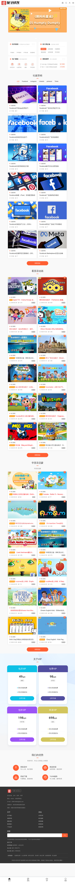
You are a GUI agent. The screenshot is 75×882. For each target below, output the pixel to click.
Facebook (25, 81)
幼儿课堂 (13, 300)
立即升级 (22, 708)
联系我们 (9, 838)
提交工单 (9, 856)
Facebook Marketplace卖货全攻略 (51, 256)
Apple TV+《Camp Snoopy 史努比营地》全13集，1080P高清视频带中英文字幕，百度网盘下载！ (22, 303)
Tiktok (56, 81)
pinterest (49, 81)
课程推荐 (45, 59)
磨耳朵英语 (31, 869)
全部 (18, 81)
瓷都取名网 (17, 869)
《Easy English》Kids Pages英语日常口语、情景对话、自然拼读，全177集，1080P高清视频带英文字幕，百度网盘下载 (51, 649)
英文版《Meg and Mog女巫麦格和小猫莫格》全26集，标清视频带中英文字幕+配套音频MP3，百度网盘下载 (22, 451)
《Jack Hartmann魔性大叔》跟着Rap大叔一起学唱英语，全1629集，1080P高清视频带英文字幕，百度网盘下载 (22, 560)
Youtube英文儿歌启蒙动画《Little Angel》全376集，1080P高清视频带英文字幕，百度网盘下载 (22, 422)
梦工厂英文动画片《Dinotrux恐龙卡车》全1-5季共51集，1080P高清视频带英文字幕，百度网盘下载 (51, 363)
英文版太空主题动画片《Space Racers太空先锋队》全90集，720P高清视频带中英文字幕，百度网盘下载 (51, 451)
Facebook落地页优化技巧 (18, 138)
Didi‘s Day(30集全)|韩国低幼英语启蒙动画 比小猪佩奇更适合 (22, 649)
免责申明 (9, 832)
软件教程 (15, 44)
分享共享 (40, 829)
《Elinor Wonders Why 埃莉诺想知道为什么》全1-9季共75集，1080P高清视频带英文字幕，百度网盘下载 (51, 333)
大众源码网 (24, 869)
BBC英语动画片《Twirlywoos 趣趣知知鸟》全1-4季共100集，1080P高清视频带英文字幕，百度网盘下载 (51, 303)
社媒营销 (13, 105)
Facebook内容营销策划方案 (19, 167)
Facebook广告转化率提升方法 (49, 108)
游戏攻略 (40, 835)
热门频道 (15, 59)
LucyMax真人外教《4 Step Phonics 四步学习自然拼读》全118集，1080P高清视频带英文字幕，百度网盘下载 (51, 590)
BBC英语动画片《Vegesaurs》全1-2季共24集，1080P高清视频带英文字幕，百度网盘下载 (51, 422)
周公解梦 (54, 869)
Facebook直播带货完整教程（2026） (21, 256)
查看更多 (37, 267)
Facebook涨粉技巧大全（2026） (21, 227)
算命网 (37, 869)
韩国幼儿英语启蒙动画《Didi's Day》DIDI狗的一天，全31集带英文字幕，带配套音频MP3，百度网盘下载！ (22, 501)
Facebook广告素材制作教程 (49, 197)
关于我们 (9, 829)
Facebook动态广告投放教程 (49, 138)
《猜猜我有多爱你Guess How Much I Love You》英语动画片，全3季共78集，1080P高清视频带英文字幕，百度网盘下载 (22, 620)
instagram (33, 81)
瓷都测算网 (48, 869)
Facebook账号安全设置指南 (49, 167)
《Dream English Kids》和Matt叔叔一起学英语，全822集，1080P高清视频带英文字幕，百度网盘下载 (51, 620)
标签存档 (40, 840)
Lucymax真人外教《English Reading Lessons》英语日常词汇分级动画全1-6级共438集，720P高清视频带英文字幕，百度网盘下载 (22, 590)
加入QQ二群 (10, 864)
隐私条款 (9, 835)
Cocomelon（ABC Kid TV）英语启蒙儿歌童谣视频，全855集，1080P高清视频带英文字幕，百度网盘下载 (51, 392)
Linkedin (41, 81)
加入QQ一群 (10, 862)
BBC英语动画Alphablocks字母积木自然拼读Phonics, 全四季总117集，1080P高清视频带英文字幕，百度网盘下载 (22, 531)
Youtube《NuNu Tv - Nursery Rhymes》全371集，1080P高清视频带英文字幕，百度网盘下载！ (51, 501)
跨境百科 (40, 838)
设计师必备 (46, 44)
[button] (36, 38)
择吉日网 (42, 869)
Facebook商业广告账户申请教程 (50, 227)
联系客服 (9, 859)
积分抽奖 (40, 832)
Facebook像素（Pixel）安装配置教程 (22, 197)
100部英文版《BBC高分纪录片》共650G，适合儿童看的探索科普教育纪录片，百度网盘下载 (22, 363)
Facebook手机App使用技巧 (19, 108)
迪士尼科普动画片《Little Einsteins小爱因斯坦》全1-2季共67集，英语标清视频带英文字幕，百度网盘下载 (22, 392)
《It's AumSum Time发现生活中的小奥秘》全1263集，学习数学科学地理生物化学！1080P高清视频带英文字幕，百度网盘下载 (51, 531)
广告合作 (9, 840)
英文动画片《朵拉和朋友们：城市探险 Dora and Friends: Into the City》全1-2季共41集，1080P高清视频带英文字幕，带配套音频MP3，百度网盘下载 (22, 333)
